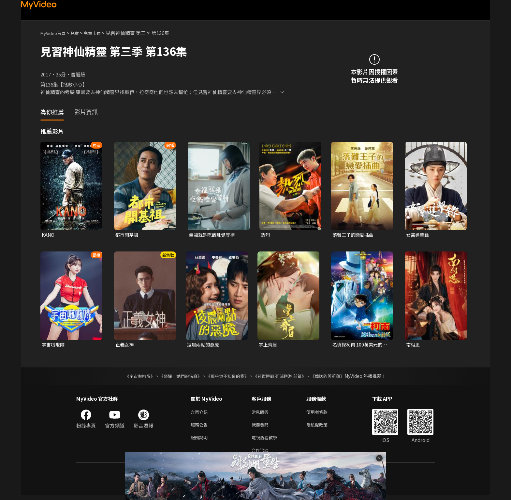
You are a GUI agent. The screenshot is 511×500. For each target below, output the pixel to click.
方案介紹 (200, 413)
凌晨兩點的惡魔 (204, 345)
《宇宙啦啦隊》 (133, 377)
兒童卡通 (99, 32)
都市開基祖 (127, 235)
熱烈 (265, 235)
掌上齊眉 (268, 345)
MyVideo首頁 (55, 32)
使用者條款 (322, 413)
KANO (48, 235)
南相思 (413, 345)
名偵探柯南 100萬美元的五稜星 (358, 345)
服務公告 (200, 427)
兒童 (80, 32)
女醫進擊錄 (418, 235)
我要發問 (261, 427)
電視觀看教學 (266, 441)
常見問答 (261, 413)
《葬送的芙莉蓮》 (333, 377)
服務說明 (200, 441)
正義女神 (125, 345)
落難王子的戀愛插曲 (354, 235)
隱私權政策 (322, 427)
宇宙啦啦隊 (54, 345)
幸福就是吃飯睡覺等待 (213, 235)
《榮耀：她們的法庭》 (176, 377)
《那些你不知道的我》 (227, 377)
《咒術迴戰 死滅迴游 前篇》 (282, 377)
